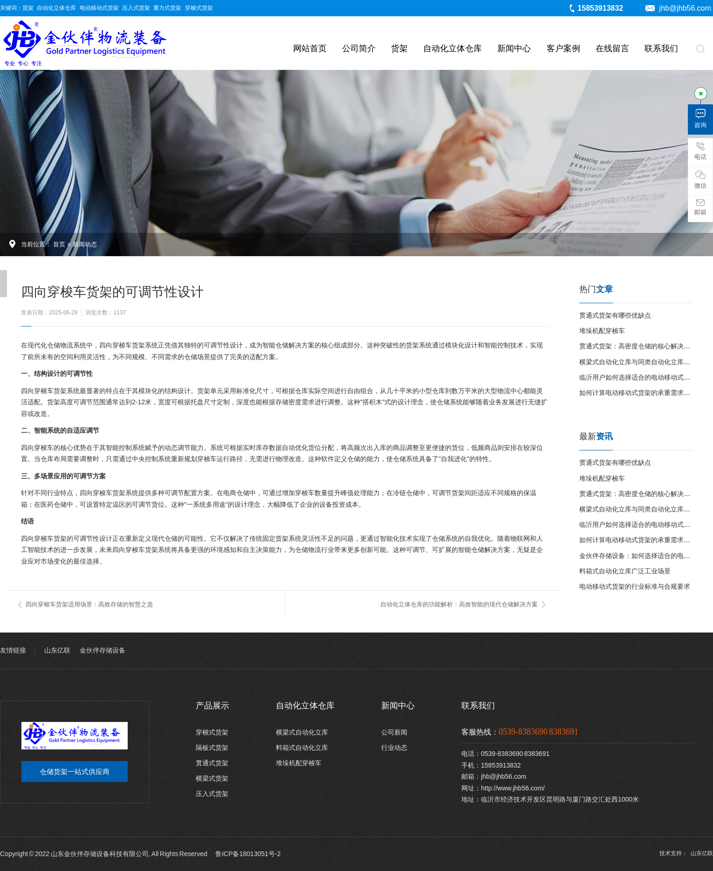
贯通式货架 (212, 763)
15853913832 (595, 8)
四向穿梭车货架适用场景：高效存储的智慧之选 (89, 604)
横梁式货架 (212, 778)
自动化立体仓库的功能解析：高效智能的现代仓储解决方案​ (459, 604)
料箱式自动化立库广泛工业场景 (625, 571)
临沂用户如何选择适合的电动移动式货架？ (641, 377)
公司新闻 (394, 732)
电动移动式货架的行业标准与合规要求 (634, 586)
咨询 (700, 119)
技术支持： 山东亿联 (686, 853)
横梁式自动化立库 (302, 732)
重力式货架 (167, 8)
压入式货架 (136, 8)
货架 (28, 8)
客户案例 (563, 48)
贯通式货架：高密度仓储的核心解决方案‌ (638, 346)
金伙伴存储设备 (102, 650)
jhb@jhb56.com (678, 8)
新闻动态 (85, 244)
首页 (59, 244)
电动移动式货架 (99, 8)
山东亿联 (57, 650)
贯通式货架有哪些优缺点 (615, 315)
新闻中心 (514, 48)
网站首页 (310, 48)
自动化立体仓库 (56, 8)
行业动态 (394, 747)
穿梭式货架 (199, 8)
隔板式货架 (212, 747)
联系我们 (661, 48)
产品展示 (212, 705)
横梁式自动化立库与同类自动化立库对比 (638, 362)
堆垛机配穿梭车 (602, 330)
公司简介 (359, 48)
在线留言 (612, 48)
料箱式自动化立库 (302, 747)
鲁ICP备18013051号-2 (248, 853)
